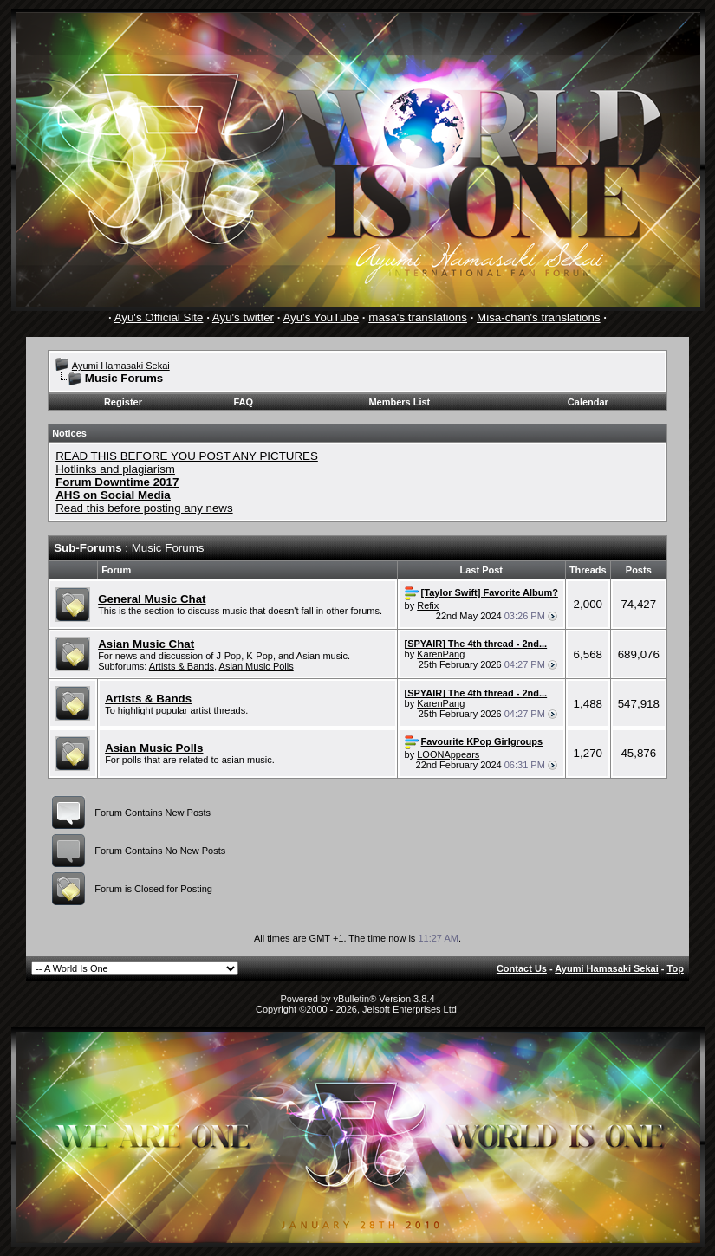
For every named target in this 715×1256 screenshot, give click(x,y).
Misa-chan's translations (539, 317)
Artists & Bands (181, 666)
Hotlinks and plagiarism (115, 469)
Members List (399, 402)
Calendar (588, 402)
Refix (428, 605)
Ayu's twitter (243, 317)
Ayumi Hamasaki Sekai (121, 365)
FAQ (243, 402)
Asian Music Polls (256, 666)
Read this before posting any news (144, 508)
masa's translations (417, 317)
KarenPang (441, 654)
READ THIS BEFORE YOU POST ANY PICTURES (186, 456)
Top (675, 968)
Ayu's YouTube (321, 317)
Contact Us (522, 968)
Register (123, 402)
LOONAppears (448, 754)
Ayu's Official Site (159, 317)
